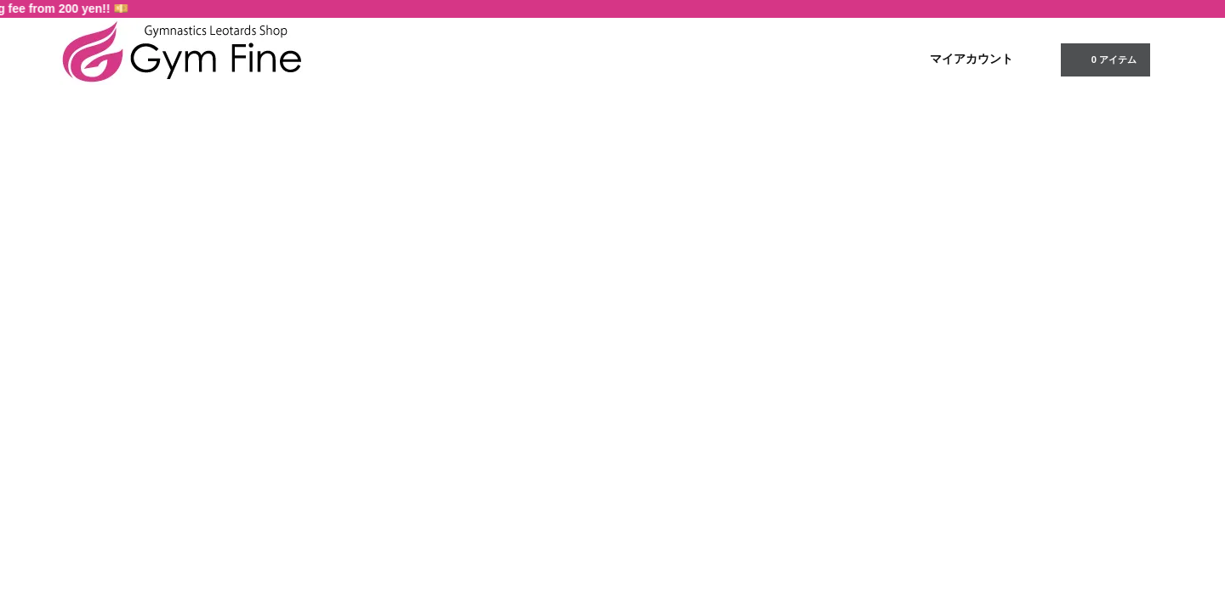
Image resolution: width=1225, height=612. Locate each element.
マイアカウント (971, 58)
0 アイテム (1104, 58)
